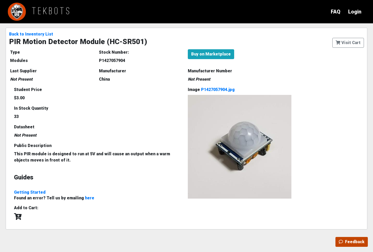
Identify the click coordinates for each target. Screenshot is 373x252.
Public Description (33, 145)
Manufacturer (112, 70)
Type (15, 52)
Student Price (28, 89)
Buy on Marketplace (211, 54)
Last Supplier (23, 70)
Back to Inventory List (31, 34)
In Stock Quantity (31, 108)
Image (211, 89)
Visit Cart (348, 42)
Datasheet (24, 126)
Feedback (351, 241)
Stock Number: (114, 52)
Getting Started (30, 192)
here (89, 197)
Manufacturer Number (210, 70)
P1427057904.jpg (218, 89)
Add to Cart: (26, 207)
